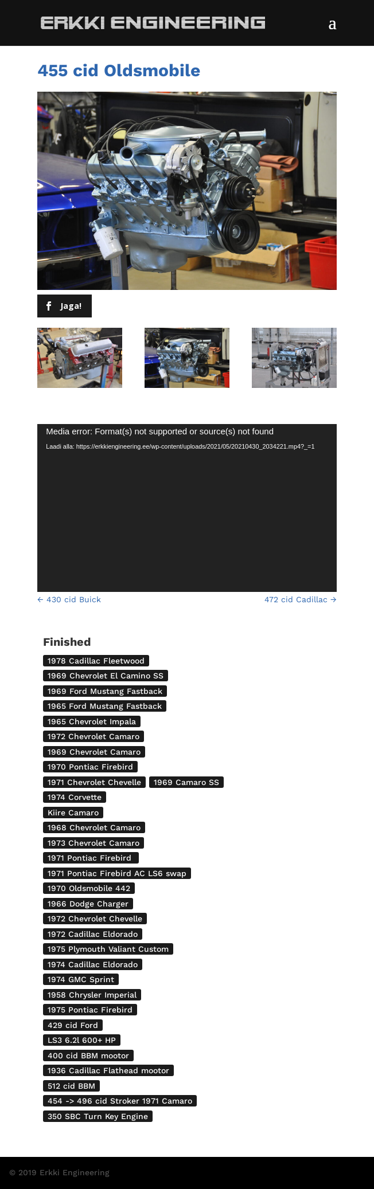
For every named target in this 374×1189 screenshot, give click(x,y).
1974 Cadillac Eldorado (93, 964)
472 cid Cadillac (300, 599)
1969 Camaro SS (186, 782)
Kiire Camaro (73, 812)
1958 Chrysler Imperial (92, 994)
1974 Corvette (75, 797)
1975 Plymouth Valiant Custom (108, 948)
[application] (187, 508)
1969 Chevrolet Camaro (94, 751)
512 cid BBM (71, 1085)
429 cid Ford (73, 1025)
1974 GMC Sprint (81, 979)
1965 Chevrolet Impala (92, 721)
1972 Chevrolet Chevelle (95, 918)
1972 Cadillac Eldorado (93, 934)
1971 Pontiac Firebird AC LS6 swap (117, 873)
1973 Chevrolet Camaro (93, 842)
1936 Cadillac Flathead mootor (108, 1070)
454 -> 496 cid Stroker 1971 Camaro (120, 1100)
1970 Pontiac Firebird (90, 766)
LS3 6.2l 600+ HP (82, 1040)
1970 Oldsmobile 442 (89, 888)
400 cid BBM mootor (88, 1055)
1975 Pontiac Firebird (90, 1009)
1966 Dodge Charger (88, 903)
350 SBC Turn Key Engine (98, 1116)
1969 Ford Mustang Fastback (105, 691)
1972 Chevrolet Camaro (93, 736)
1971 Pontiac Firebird (91, 857)
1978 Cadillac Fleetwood (96, 660)
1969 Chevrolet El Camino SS (105, 675)
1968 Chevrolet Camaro (94, 827)
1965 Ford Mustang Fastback (105, 706)
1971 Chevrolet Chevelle (94, 782)
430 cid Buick (69, 599)
